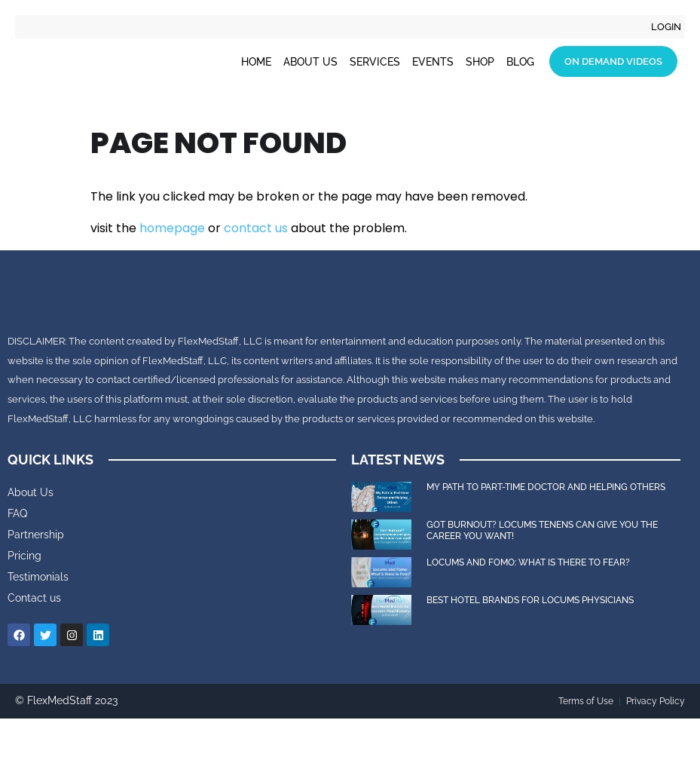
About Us (310, 63)
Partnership (36, 580)
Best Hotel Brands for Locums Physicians (530, 645)
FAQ (17, 559)
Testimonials (38, 622)
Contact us (34, 643)
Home (256, 63)
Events (433, 63)
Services (375, 63)
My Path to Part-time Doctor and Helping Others (545, 532)
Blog (520, 63)
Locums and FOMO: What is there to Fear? (529, 607)
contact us (256, 228)
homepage (172, 228)
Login (665, 27)
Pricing (24, 601)
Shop (480, 63)
